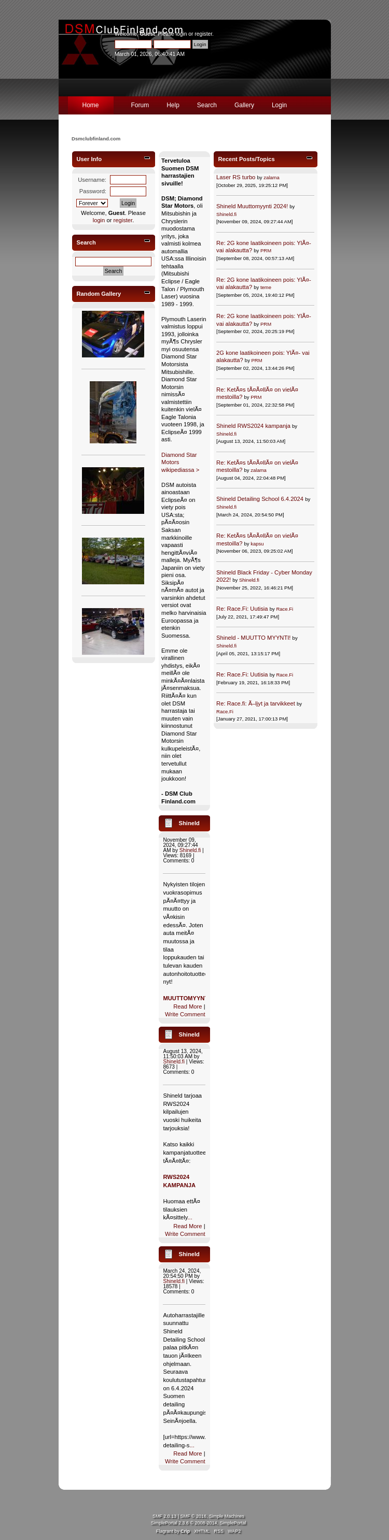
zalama (271, 177)
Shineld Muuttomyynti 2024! (252, 206)
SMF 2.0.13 (164, 1516)
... (190, 1217)
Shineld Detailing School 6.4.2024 (259, 499)
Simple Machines (226, 1516)
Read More (187, 1006)
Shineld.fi (190, 850)
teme (265, 287)
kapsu (257, 543)
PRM (265, 250)
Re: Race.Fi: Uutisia (242, 609)
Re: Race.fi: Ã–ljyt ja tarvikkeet (255, 703)
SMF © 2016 (193, 1516)
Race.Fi (284, 609)
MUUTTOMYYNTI (186, 998)
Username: (92, 180)
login (181, 34)
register (203, 34)
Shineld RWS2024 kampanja (253, 426)
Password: (92, 191)
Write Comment (185, 1014)
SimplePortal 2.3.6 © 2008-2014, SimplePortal (198, 1522)
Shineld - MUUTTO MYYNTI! (253, 638)
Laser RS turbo (235, 177)
